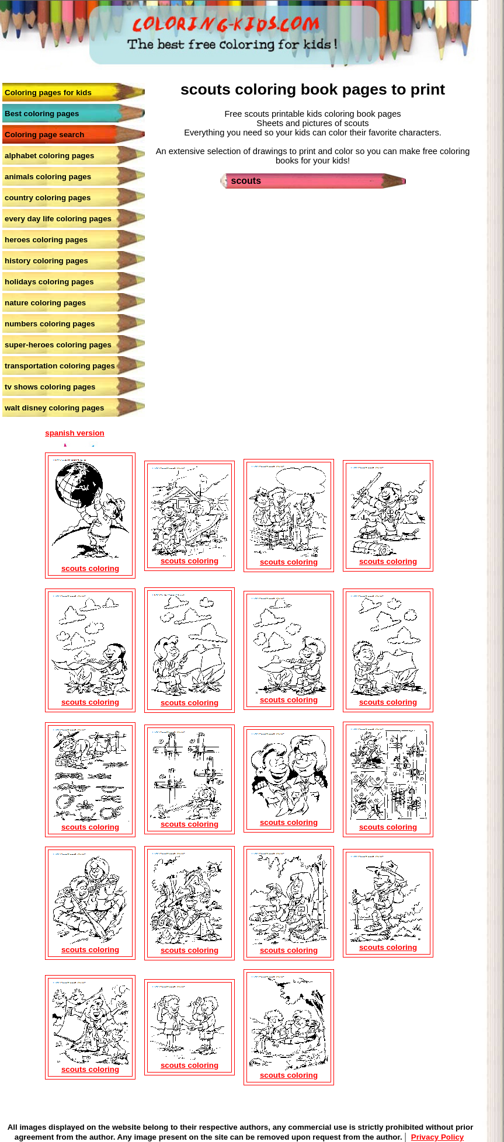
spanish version (74, 433)
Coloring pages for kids (48, 92)
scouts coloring (90, 568)
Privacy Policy (437, 1137)
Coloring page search (44, 134)
